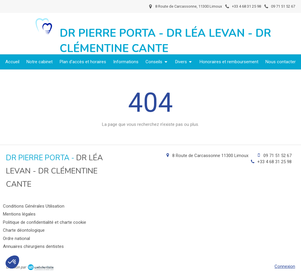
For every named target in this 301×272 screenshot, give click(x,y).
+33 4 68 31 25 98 (274, 161)
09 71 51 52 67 (277, 155)
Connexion (285, 266)
